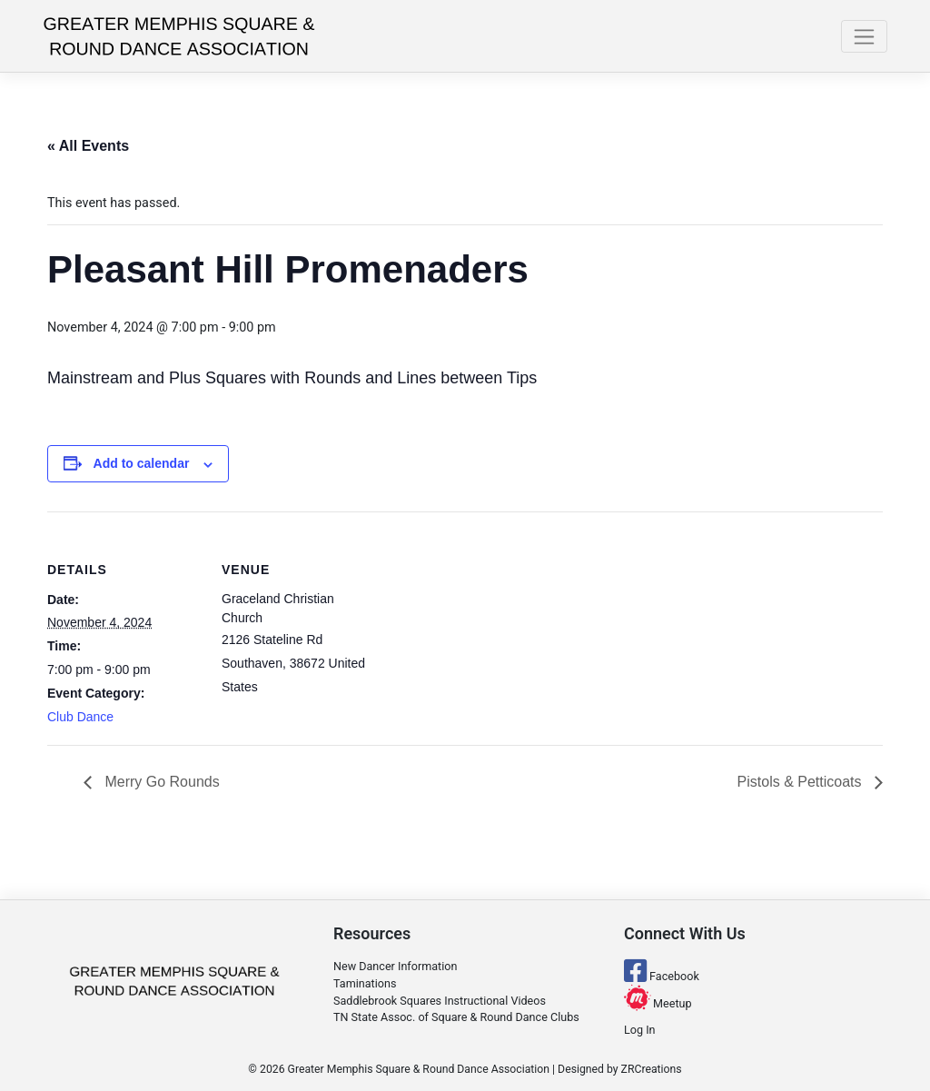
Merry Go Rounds (160, 781)
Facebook (661, 976)
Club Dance (80, 716)
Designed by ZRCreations (620, 1069)
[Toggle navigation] (864, 36)
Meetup (658, 1003)
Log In (640, 1029)
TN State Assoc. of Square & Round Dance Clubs (456, 1017)
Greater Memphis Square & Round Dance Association (418, 1069)
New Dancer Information (395, 966)
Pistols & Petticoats (801, 781)
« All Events (88, 146)
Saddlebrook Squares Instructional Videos (439, 1000)
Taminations (364, 983)
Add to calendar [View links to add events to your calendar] (142, 463)
